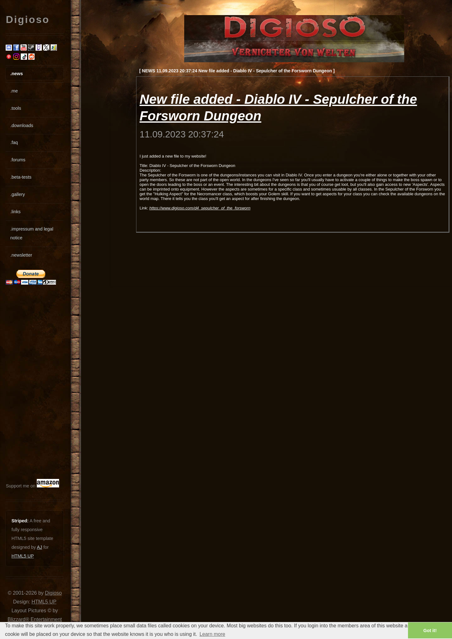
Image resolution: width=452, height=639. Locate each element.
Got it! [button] (430, 630)
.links (15, 211)
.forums (17, 159)
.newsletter (21, 255)
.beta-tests (20, 177)
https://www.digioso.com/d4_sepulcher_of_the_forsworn (200, 208)
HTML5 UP (22, 555)
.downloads (21, 125)
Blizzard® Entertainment (35, 619)
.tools (15, 108)
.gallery (17, 194)
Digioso (53, 593)
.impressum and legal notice (31, 233)
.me (14, 90)
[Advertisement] (24, 381)
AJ (39, 547)
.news (16, 73)
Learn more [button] (212, 634)
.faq (14, 142)
